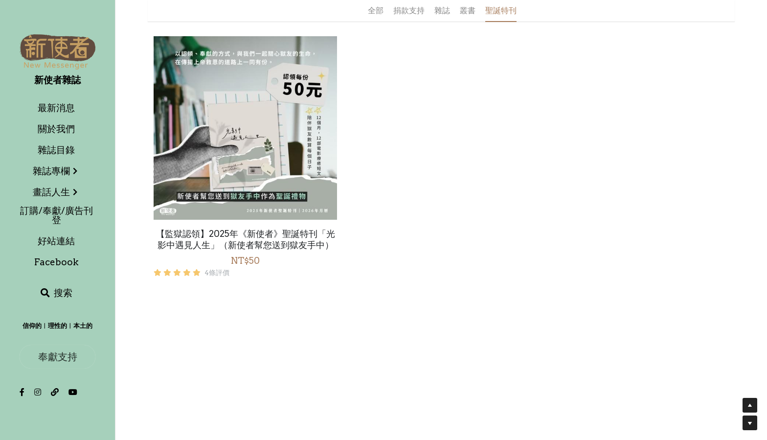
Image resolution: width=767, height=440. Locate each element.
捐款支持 (409, 10)
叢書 (467, 10)
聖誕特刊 (501, 10)
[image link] (57, 51)
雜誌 (442, 10)
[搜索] (56, 293)
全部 (376, 10)
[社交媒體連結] (22, 392)
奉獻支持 (57, 356)
